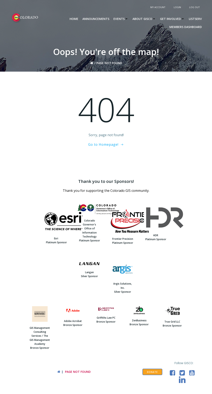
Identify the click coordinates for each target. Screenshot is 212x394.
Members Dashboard (185, 27)
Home (74, 19)
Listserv (195, 19)
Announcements (95, 19)
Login (177, 7)
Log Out (194, 7)
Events (120, 19)
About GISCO (144, 19)
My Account (157, 7)
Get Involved (172, 19)
